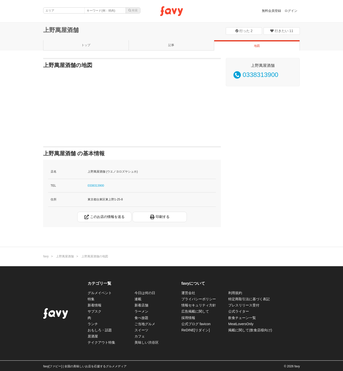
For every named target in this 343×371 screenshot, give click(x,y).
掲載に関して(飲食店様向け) (250, 330)
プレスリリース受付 (243, 305)
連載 (137, 299)
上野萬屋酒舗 (61, 30)
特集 (91, 299)
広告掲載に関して (195, 311)
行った (244, 31)
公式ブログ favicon (195, 324)
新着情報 (94, 305)
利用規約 (235, 293)
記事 (171, 45)
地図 (257, 46)
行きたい (281, 31)
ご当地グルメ (144, 324)
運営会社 (188, 293)
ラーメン (141, 311)
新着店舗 (141, 305)
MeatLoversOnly (240, 324)
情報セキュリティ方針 (198, 305)
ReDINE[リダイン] (195, 330)
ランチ (93, 324)
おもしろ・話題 (100, 330)
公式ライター (238, 311)
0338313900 (96, 185)
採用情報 (188, 318)
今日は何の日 (144, 293)
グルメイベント (100, 293)
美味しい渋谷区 (146, 342)
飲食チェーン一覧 (242, 318)
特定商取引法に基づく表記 (249, 299)
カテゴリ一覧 (99, 283)
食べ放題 (141, 318)
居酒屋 (93, 336)
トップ (85, 45)
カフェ (139, 336)
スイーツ (141, 330)
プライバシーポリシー (198, 299)
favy (46, 256)
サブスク (94, 311)
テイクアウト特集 (101, 342)
